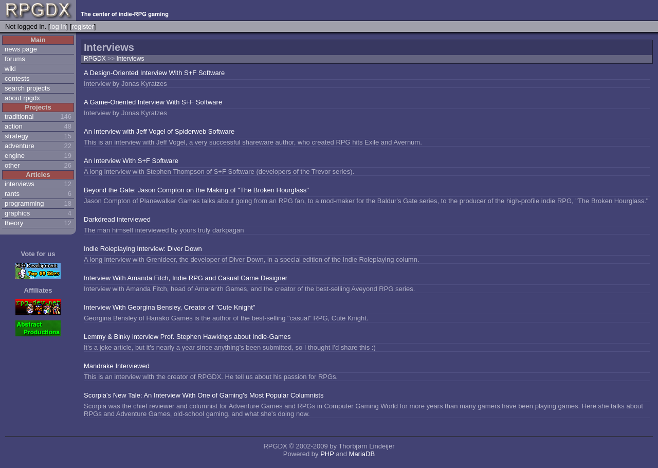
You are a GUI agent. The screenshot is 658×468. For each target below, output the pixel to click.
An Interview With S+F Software (131, 161)
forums (15, 59)
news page (21, 49)
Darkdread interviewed (117, 219)
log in (58, 26)
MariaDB (362, 454)
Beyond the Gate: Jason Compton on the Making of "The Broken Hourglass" (196, 190)
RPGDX (95, 58)
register (82, 26)
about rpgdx (22, 98)
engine (15, 155)
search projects (27, 88)
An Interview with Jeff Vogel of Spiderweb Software (159, 131)
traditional (19, 116)
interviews (19, 184)
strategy (16, 136)
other (12, 165)
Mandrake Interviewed (117, 366)
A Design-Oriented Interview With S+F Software (154, 73)
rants (12, 193)
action (14, 126)
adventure (19, 146)
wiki (10, 69)
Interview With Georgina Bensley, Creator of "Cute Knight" (169, 307)
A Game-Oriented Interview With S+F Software (153, 102)
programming (24, 203)
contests (17, 78)
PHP (327, 454)
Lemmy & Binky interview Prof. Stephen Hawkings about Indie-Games (187, 336)
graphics (17, 213)
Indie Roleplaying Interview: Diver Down (143, 249)
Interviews (130, 58)
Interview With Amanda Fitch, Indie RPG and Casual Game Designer (185, 278)
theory (14, 223)
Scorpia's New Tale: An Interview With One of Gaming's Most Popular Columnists (203, 395)
